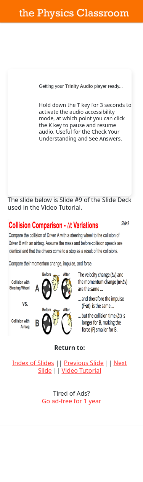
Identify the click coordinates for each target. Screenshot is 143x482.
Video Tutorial (81, 370)
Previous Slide (84, 363)
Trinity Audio (79, 86)
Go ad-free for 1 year (71, 401)
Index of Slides (33, 363)
